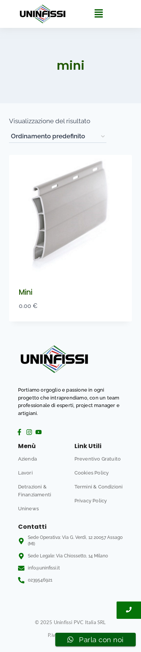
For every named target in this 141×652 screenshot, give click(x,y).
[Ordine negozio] (57, 136)
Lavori (25, 473)
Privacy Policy (90, 501)
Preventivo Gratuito (97, 459)
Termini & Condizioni (98, 487)
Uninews (28, 508)
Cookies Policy (91, 473)
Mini (25, 292)
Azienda (27, 459)
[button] (98, 14)
